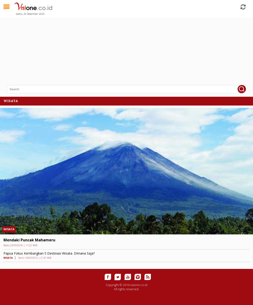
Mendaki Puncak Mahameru (29, 240)
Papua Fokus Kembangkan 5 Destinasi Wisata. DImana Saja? (49, 253)
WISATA (8, 229)
